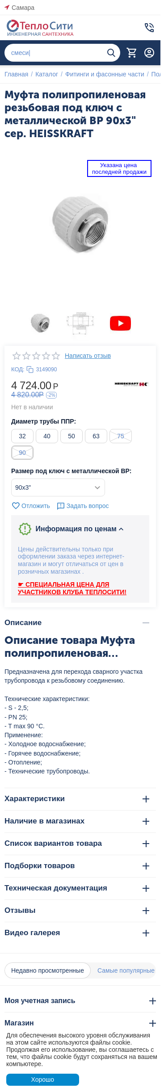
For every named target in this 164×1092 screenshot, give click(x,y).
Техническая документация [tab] (76, 888)
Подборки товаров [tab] (76, 865)
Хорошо (42, 1079)
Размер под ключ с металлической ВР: (71, 471)
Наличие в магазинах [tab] (76, 821)
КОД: (18, 369)
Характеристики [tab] (76, 798)
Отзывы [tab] (76, 910)
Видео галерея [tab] (76, 932)
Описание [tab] (76, 622)
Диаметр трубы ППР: (43, 421)
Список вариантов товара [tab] (76, 843)
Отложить (30, 505)
